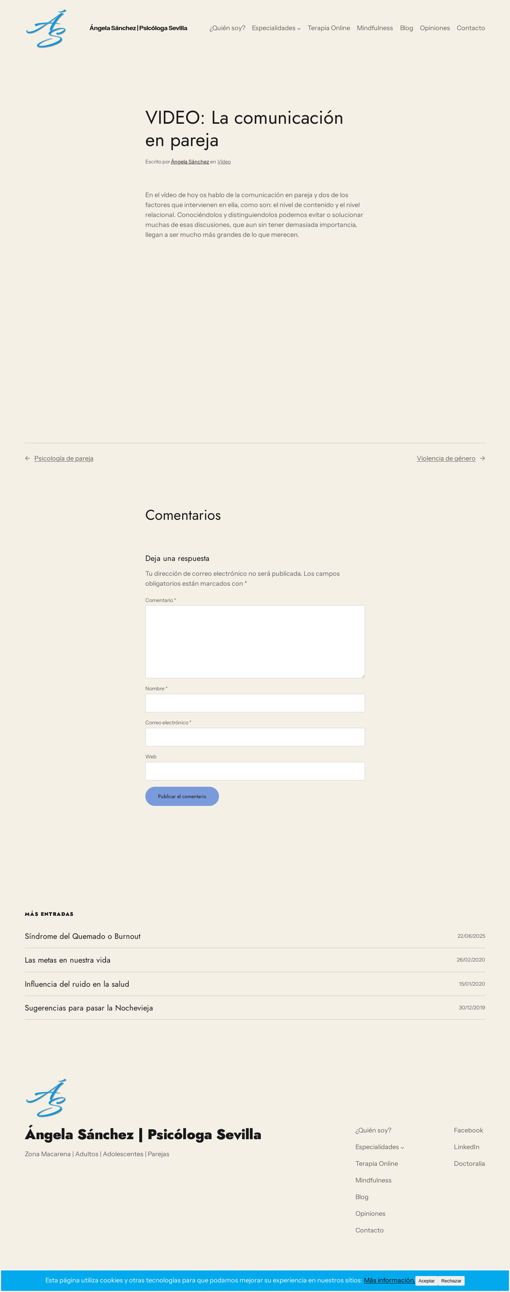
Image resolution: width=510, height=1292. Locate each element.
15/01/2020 (472, 984)
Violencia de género (446, 458)
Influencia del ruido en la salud (77, 984)
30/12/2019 (472, 1007)
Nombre (156, 688)
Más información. (389, 1280)
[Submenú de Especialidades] (299, 28)
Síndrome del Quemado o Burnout (82, 936)
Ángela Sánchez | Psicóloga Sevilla (138, 28)
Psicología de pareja (64, 458)
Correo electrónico (168, 722)
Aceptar (427, 1280)
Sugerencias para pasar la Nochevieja (89, 1007)
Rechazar (451, 1280)
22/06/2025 (471, 936)
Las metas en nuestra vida (68, 959)
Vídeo (224, 161)
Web (151, 756)
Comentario (160, 600)
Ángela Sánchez (190, 161)
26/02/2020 (471, 960)
